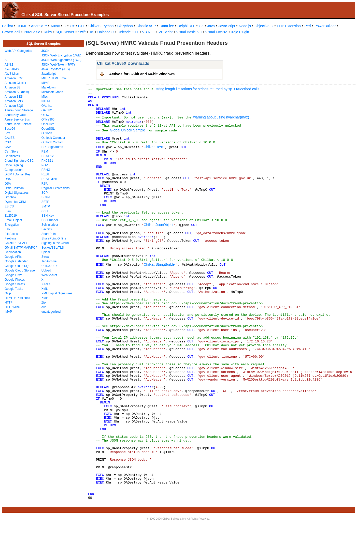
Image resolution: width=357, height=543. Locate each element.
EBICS (9, 206)
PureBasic (32, 32)
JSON (45, 51)
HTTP (8, 302)
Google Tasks (14, 289)
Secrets (46, 229)
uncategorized (51, 311)
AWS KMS (12, 69)
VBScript (166, 32)
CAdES (10, 138)
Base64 (10, 128)
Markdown (48, 87)
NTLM (45, 101)
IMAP (8, 311)
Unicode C (105, 32)
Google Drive (13, 275)
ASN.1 (9, 64)
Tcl (91, 32)
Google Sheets (15, 284)
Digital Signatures (16, 192)
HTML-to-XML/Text (17, 298)
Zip (43, 302)
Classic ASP (146, 26)
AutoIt (55, 26)
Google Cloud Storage (20, 270)
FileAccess (12, 234)
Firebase (11, 238)
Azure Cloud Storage (19, 110)
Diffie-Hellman (14, 188)
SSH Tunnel (49, 220)
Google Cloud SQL (17, 266)
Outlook (46, 133)
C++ (81, 26)
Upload (46, 270)
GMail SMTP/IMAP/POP (21, 247)
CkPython (125, 26)
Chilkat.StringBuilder (160, 264)
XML (44, 289)
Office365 (47, 119)
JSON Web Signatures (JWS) (61, 60)
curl (43, 307)
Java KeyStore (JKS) (55, 69)
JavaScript (227, 26)
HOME (22, 26)
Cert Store (12, 151)
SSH (44, 211)
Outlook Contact (52, 142)
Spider (45, 252)
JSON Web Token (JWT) (58, 64)
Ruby (48, 32)
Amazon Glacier (15, 83)
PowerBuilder (325, 26)
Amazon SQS (14, 106)
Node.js (245, 26)
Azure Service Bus (17, 119)
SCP (44, 192)
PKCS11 (47, 160)
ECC (8, 211)
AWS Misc (12, 74)
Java (211, 26)
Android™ (39, 26)
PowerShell (11, 32)
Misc (44, 96)
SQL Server (65, 32)
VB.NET (148, 32)
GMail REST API (16, 243)
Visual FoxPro (216, 32)
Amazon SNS (14, 101)
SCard (45, 197)
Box (7, 133)
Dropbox (10, 197)
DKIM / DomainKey (18, 174)
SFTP (45, 202)
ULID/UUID (49, 266)
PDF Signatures (52, 147)
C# (72, 26)
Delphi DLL (186, 26)
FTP (7, 229)
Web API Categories (18, 51)
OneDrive (47, 124)
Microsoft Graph (52, 92)
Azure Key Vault (15, 115)
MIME (45, 83)
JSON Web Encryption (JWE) (61, 55)
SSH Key (47, 215)
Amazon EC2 (14, 78)
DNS (8, 179)
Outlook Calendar (53, 138)
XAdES (46, 284)
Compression (14, 170)
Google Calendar (16, 261)
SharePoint (48, 234)
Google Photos (15, 279)
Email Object (13, 220)
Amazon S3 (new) (17, 92)
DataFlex (167, 26)
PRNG (45, 170)
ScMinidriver (49, 225)
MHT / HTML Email (54, 78)
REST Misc (49, 179)
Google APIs (13, 257)
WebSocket (49, 275)
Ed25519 (11, 215)
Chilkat (7, 26)
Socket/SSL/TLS (52, 247)
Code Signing (14, 165)
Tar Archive (48, 261)
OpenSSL (48, 128)
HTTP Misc (12, 307)
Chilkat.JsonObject (158, 225)
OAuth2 (46, 110)
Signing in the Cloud (55, 243)
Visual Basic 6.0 (189, 32)
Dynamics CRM (15, 202)
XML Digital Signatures (57, 293)
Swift (81, 32)
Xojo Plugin (240, 32)
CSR (8, 142)
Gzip (8, 293)
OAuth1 (46, 106)
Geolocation (13, 252)
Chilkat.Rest (153, 147)
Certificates (12, 156)
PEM (44, 151)
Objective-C (263, 26)
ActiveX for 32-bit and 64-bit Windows (142, 74)
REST (45, 174)
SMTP (45, 206)
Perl (307, 26)
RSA (44, 183)
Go (201, 26)
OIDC (45, 115)
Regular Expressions (55, 188)
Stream (46, 257)
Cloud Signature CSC (19, 160)
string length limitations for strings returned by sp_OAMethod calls (207, 89)
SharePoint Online (53, 238)
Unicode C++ (128, 32)
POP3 (45, 165)
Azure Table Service (18, 124)
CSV (8, 147)
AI (6, 60)
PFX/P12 (47, 156)
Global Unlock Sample (127, 130)
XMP (44, 298)
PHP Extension (289, 26)
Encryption (12, 225)
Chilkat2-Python (101, 26)
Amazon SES (14, 96)
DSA (8, 183)
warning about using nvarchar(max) (221, 117)
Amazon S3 (12, 87)
